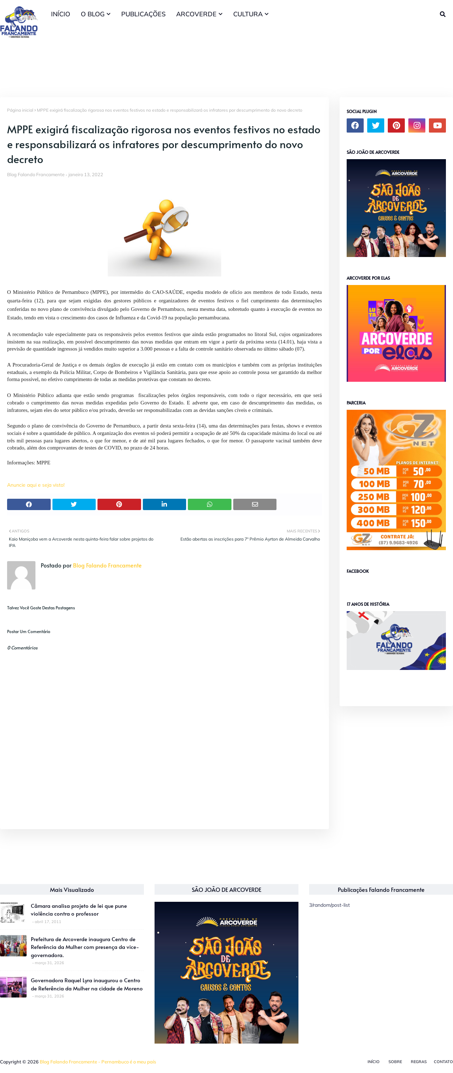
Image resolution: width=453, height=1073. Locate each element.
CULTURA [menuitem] (248, 14)
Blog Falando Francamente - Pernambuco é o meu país (98, 1061)
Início (374, 1061)
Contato (443, 1061)
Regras (419, 1061)
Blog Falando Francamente (36, 174)
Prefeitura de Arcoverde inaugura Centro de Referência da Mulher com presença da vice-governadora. (85, 947)
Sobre (395, 1061)
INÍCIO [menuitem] (60, 14)
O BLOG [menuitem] (93, 14)
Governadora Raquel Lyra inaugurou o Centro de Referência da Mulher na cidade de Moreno (87, 984)
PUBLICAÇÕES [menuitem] (143, 14)
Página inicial (20, 110)
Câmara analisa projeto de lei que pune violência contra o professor (79, 909)
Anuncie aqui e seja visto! (36, 485)
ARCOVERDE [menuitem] (196, 14)
